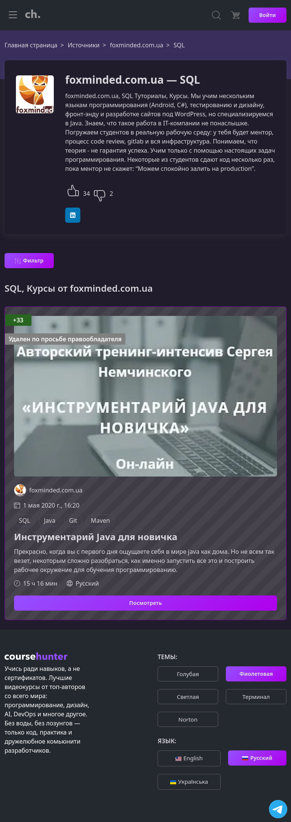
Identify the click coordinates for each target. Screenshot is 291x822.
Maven (100, 520)
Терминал (256, 696)
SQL (24, 520)
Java (49, 520)
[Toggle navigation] (13, 15)
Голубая (188, 674)
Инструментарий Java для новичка (95, 536)
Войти (267, 15)
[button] (73, 189)
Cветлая (188, 696)
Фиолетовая (256, 673)
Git (73, 520)
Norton (187, 719)
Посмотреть (145, 602)
